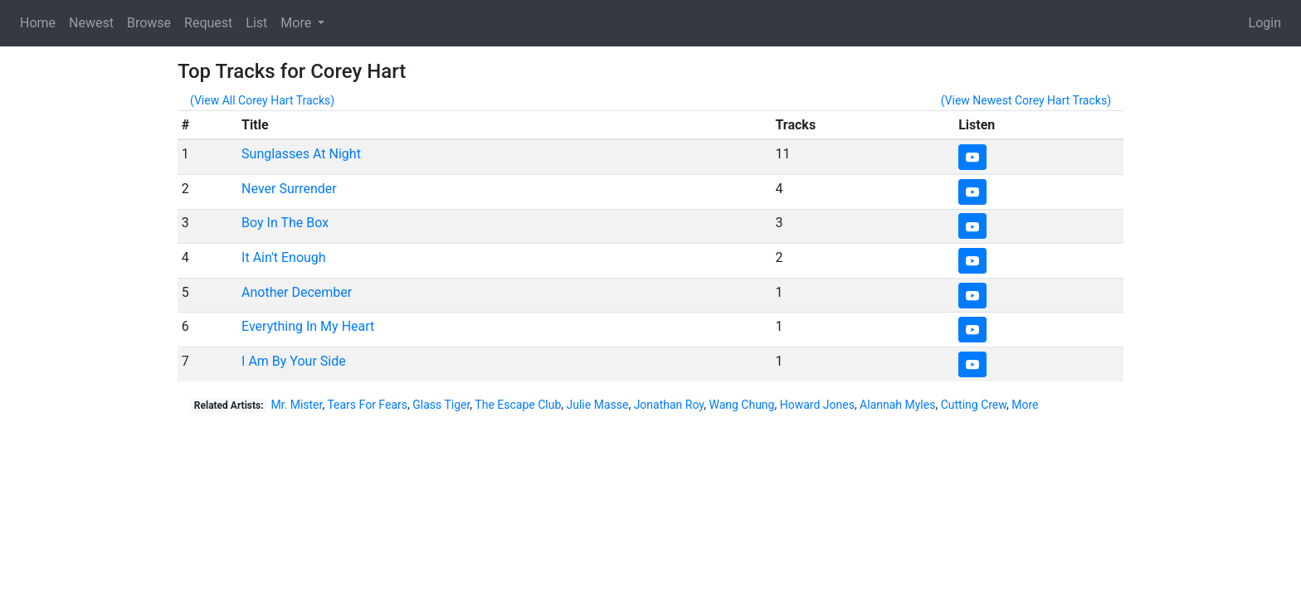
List (256, 23)
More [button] (297, 23)
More (1024, 404)
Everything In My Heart (307, 326)
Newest (91, 23)
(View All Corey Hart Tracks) (262, 100)
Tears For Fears (367, 404)
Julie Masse (598, 404)
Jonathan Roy (669, 404)
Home (38, 23)
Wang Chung (741, 404)
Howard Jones (817, 404)
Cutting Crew (973, 404)
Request (208, 23)
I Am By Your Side (293, 361)
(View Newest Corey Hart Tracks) (1026, 100)
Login (1265, 23)
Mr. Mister (296, 404)
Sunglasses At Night (301, 154)
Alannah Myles (897, 404)
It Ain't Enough (283, 257)
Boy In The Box (285, 223)
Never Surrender (289, 189)
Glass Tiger (441, 404)
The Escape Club (518, 404)
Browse (149, 23)
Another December (296, 292)
